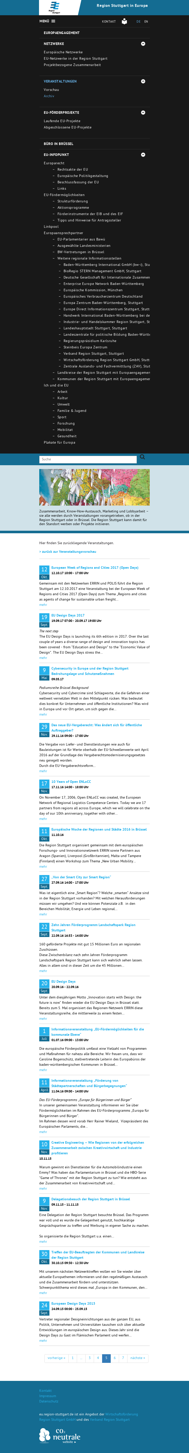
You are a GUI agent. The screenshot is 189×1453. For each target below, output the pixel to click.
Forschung (66, 424)
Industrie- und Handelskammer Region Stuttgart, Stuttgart (113, 322)
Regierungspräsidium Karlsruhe (90, 341)
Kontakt (109, 22)
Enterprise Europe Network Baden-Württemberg (104, 284)
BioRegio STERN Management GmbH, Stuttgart (103, 271)
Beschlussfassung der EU (78, 183)
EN (146, 22)
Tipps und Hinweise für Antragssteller (89, 221)
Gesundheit (67, 436)
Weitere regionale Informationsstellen (90, 259)
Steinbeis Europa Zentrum (85, 348)
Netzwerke (54, 44)
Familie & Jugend (72, 411)
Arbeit (63, 392)
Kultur (63, 398)
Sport (62, 417)
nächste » (137, 1358)
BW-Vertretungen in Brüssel (81, 252)
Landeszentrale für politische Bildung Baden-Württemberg (113, 335)
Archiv (49, 96)
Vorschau (51, 90)
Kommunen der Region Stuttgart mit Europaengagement (105, 379)
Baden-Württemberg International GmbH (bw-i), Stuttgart (112, 265)
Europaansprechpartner (63, 233)
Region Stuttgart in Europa (122, 6)
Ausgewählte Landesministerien (84, 246)
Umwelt (64, 405)
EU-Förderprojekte (61, 113)
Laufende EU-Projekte (62, 121)
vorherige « (56, 1358)
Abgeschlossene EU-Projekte (68, 128)
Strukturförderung (73, 202)
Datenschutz (48, 1402)
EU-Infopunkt (56, 155)
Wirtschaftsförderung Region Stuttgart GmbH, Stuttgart (110, 360)
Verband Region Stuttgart (110, 1420)
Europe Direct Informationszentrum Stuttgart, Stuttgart (110, 310)
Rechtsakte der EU (73, 170)
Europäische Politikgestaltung (83, 176)
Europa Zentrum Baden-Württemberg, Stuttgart (103, 303)
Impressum (47, 1396)
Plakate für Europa (59, 443)
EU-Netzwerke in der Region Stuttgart (75, 59)
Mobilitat (65, 430)
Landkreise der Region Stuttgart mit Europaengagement (105, 373)
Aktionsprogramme (73, 208)
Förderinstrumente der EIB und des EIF (90, 214)
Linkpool (51, 227)
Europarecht (54, 164)
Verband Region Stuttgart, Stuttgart (94, 354)
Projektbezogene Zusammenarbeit (72, 65)
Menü (44, 22)
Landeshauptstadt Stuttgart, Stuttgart (95, 329)
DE (138, 22)
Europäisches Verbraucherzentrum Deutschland (103, 297)
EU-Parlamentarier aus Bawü (81, 240)
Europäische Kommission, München (93, 290)
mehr (43, 605)
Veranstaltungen (60, 82)
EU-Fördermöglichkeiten (64, 195)
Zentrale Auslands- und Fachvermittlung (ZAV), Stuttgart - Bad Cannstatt (125, 367)
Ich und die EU (56, 386)
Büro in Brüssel (58, 144)
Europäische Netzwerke (63, 53)
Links (62, 189)
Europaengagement (62, 33)
